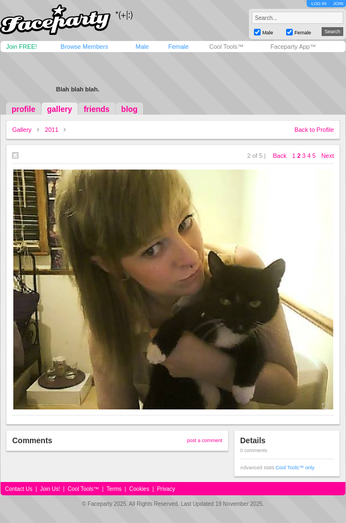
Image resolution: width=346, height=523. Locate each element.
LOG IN (318, 3)
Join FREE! (21, 46)
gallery (59, 109)
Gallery (22, 129)
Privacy (166, 489)
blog (129, 109)
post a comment (204, 440)
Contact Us (18, 489)
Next (327, 155)
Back (279, 155)
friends (97, 109)
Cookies (139, 489)
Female (178, 46)
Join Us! (50, 489)
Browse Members (84, 46)
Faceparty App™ (293, 46)
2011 (51, 129)
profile (23, 109)
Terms (113, 489)
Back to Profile (314, 129)
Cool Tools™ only (295, 467)
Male (142, 46)
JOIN (338, 3)
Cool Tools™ (226, 46)
